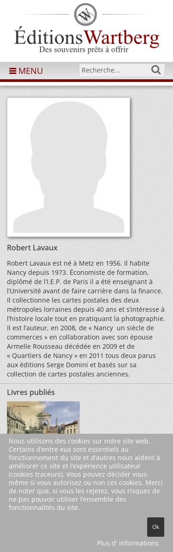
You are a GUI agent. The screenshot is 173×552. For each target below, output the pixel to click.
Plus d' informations (128, 543)
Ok (155, 527)
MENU (26, 70)
